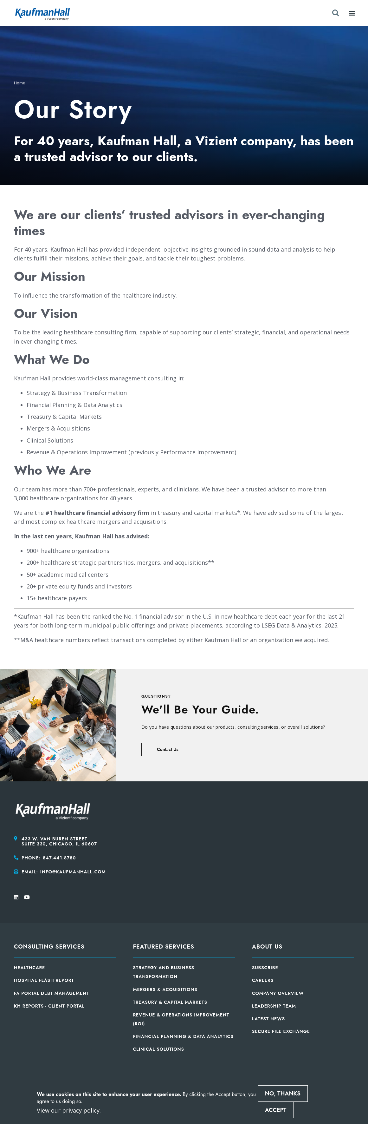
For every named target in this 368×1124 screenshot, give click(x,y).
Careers (263, 980)
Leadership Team (274, 1006)
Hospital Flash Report (44, 980)
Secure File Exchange (281, 1031)
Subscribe (265, 967)
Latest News (268, 1019)
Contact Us (167, 749)
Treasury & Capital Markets (170, 1002)
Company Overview (278, 993)
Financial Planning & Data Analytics (183, 1036)
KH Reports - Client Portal (49, 1006)
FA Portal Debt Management (51, 993)
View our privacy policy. (69, 1110)
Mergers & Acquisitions (165, 989)
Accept (276, 1110)
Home (19, 83)
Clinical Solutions (158, 1049)
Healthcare (29, 967)
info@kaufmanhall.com (73, 872)
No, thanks (282, 1093)
